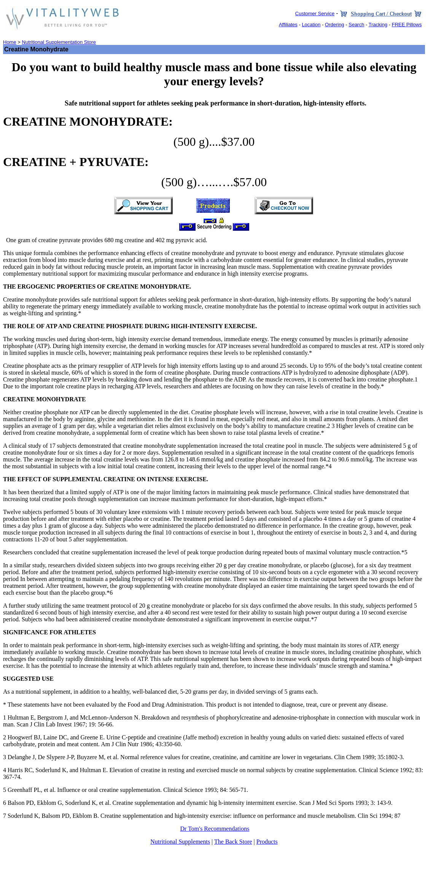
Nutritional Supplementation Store (59, 42)
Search (356, 24)
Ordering (334, 24)
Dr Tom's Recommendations (215, 828)
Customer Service (314, 13)
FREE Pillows (407, 24)
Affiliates (288, 24)
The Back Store (233, 841)
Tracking (378, 24)
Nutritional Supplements (180, 841)
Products (267, 841)
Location (311, 24)
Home (9, 42)
